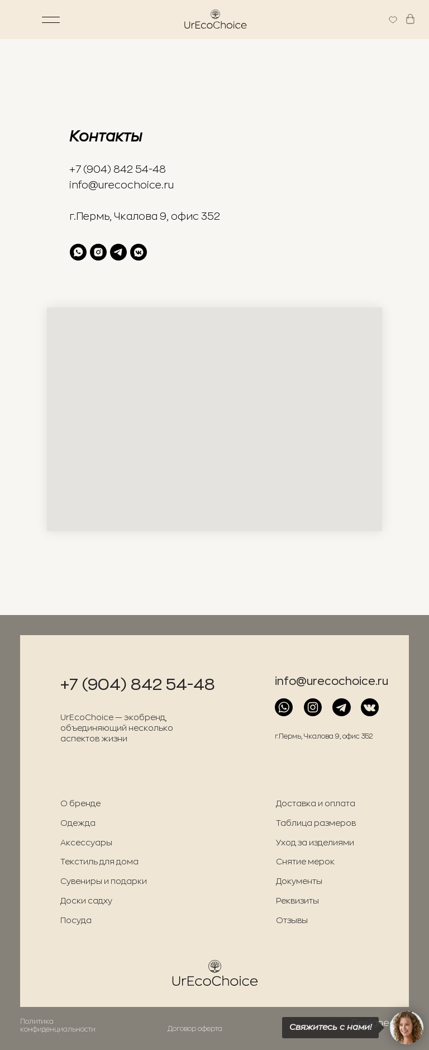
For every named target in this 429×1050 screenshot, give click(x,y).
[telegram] (118, 252)
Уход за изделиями (315, 843)
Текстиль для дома (99, 862)
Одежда (78, 823)
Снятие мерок (305, 862)
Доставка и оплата (315, 804)
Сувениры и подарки (103, 881)
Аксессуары (86, 843)
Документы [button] (299, 881)
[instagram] (98, 252)
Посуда (76, 920)
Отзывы (292, 920)
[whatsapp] (78, 252)
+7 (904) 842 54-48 (117, 169)
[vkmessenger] (138, 252)
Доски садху (86, 901)
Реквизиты (297, 901)
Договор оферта (195, 1028)
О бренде (80, 804)
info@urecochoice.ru (121, 185)
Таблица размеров (316, 823)
